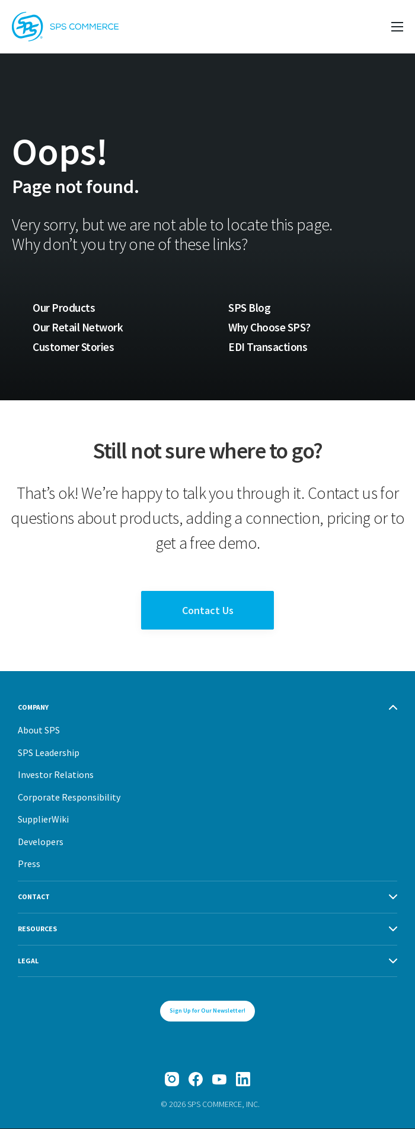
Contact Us (208, 611)
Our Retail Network (78, 327)
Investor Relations (56, 775)
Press (29, 864)
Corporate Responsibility (69, 798)
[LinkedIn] (243, 1080)
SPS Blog (249, 308)
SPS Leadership (48, 753)
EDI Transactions (268, 347)
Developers (40, 842)
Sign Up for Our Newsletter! (207, 1011)
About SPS (39, 730)
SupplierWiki (43, 820)
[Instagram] (172, 1080)
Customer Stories (73, 347)
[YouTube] (219, 1080)
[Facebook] (196, 1080)
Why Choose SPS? (270, 327)
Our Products (64, 308)
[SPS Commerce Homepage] (65, 27)
